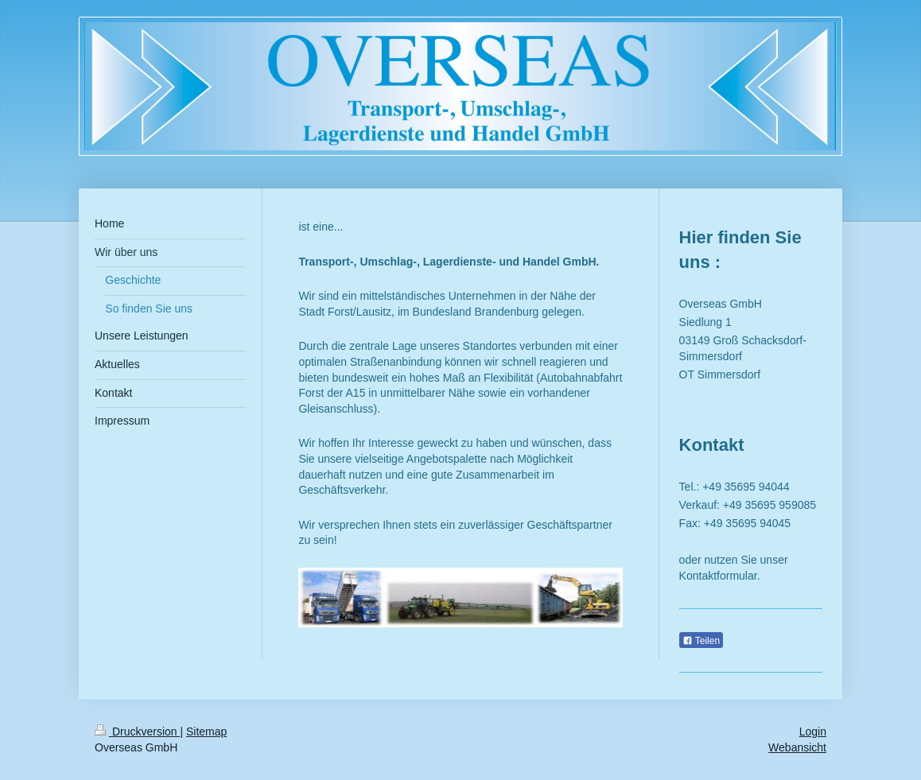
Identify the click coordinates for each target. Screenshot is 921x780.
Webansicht (797, 747)
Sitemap (206, 731)
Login (812, 731)
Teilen (701, 640)
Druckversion (137, 731)
